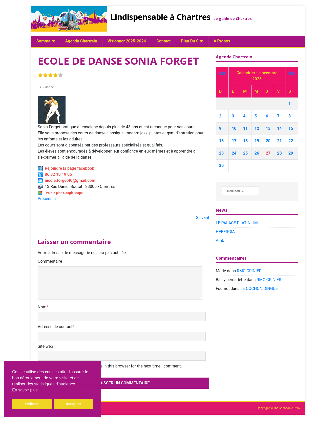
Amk (220, 240)
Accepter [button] (73, 404)
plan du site (192, 41)
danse (49, 87)
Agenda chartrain (81, 41)
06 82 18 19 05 (55, 174)
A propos (222, 41)
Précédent (47, 198)
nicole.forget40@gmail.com (66, 180)
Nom (42, 307)
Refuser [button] (32, 404)
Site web (45, 346)
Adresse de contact (55, 326)
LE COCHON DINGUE (259, 288)
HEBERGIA (225, 231)
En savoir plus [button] (25, 390)
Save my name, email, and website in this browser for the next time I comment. (111, 366)
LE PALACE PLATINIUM (237, 222)
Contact (163, 41)
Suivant (202, 217)
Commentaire (50, 261)
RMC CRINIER (249, 270)
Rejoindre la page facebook (66, 168)
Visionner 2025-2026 (127, 41)
